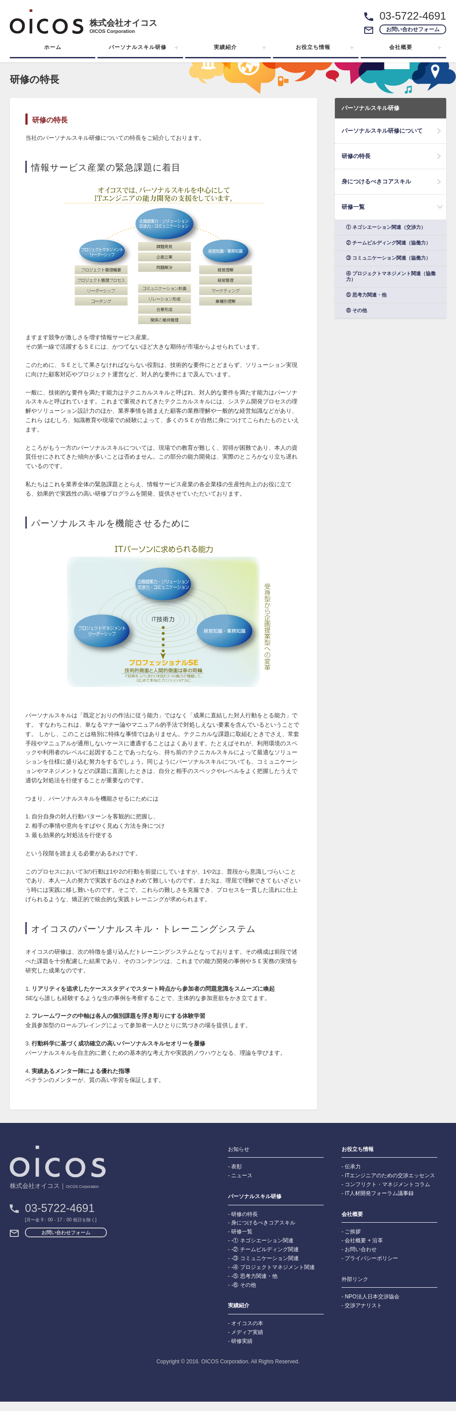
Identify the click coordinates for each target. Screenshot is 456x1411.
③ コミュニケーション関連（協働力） (388, 257)
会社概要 (400, 47)
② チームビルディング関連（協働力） (388, 242)
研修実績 (241, 1341)
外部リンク (355, 1279)
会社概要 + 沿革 (364, 1240)
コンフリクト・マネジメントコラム (387, 1184)
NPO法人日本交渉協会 (372, 1296)
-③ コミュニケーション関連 (264, 1258)
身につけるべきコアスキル (376, 181)
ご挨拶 (353, 1231)
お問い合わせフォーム (413, 29)
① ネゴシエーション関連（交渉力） (386, 227)
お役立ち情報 (313, 47)
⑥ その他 (356, 310)
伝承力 (353, 1166)
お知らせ (238, 1149)
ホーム (52, 47)
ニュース (241, 1175)
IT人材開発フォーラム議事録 (379, 1193)
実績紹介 (225, 47)
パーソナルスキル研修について (382, 130)
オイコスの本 (247, 1323)
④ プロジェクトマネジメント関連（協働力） (391, 276)
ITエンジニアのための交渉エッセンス (390, 1175)
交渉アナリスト (363, 1305)
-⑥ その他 (243, 1285)
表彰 (236, 1166)
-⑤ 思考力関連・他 (254, 1276)
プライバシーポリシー (371, 1258)
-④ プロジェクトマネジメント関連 (272, 1267)
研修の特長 (356, 156)
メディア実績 (247, 1332)
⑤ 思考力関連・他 (366, 294)
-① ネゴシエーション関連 (262, 1240)
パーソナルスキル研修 (138, 47)
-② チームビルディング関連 (264, 1249)
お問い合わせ (361, 1249)
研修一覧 (353, 206)
